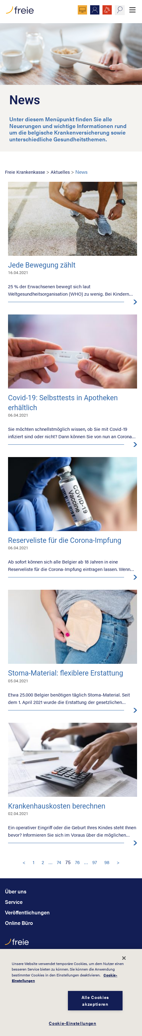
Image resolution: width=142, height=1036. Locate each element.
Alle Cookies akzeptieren (95, 1000)
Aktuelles (60, 172)
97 (94, 862)
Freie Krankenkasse (25, 172)
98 (106, 862)
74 (59, 862)
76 (77, 862)
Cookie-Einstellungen (72, 1023)
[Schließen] (124, 958)
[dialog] (71, 992)
